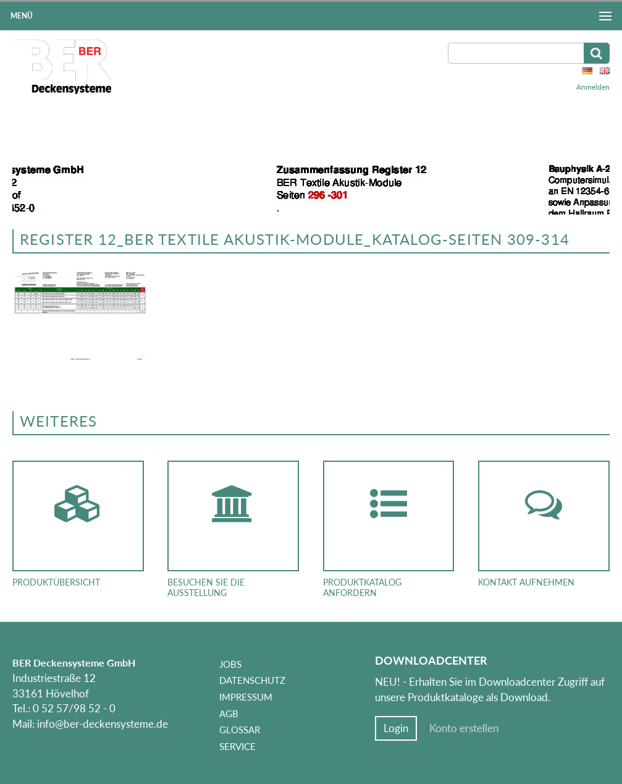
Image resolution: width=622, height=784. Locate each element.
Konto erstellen (463, 728)
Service (237, 746)
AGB (228, 713)
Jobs (230, 664)
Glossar (239, 729)
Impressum (245, 696)
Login (396, 728)
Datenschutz (252, 680)
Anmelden (593, 87)
